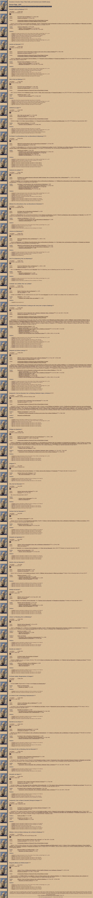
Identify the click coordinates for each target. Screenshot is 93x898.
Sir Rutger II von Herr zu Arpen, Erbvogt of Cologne (31, 807)
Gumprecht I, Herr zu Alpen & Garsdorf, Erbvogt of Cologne (64, 760)
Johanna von (22, 144)
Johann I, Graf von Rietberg (25, 28)
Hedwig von (30, 573)
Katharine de (47, 147)
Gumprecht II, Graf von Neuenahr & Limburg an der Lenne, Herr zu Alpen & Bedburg (61, 23)
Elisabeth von (22, 212)
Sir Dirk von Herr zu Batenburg (29, 152)
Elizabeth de (80, 812)
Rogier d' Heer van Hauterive (26, 291)
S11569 (13, 35)
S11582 (13, 34)
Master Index (22, 6)
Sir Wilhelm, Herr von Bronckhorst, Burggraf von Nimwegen (32, 151)
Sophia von (43, 811)
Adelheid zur (29, 92)
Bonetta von (37, 627)
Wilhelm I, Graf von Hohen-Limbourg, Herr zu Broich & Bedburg (31, 357)
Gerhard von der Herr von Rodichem (63, 812)
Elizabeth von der (85, 760)
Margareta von (24, 29)
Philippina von (24, 332)
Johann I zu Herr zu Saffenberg (28, 577)
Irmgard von (22, 18)
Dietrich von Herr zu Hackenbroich (29, 712)
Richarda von (33, 846)
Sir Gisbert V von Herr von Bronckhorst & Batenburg (39, 181)
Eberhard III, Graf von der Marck (58, 706)
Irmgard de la (57, 92)
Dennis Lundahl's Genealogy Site (45, 6)
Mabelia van (21, 267)
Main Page (11, 6)
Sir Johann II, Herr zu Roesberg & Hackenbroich (29, 637)
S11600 (13, 37)
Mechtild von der (40, 706)
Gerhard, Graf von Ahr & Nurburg (25, 470)
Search (37, 6)
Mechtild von (24, 331)
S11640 (13, 197)
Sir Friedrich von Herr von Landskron (51, 442)
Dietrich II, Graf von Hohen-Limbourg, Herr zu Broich (29, 839)
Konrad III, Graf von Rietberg (23, 86)
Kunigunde (54, 470)
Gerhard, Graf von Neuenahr (25, 498)
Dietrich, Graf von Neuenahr (25, 525)
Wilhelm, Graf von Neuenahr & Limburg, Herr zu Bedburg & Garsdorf (34, 328)
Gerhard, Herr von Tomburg (30, 442)
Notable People (32, 6)
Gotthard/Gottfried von (26, 638)
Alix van (21, 292)
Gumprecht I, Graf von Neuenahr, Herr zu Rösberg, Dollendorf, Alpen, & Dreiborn (35, 313)
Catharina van (25, 220)
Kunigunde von (70, 442)
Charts (27, 6)
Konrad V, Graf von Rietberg (30, 58)
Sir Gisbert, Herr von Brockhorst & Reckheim (27, 211)
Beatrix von (23, 499)
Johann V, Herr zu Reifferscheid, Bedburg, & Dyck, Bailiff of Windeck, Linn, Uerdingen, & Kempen (66, 408)
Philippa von (22, 314)
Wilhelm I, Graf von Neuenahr (25, 578)
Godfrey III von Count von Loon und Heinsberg (78, 406)
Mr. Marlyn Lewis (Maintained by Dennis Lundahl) (50, 895)
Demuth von (24, 632)
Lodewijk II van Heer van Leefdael (28, 298)
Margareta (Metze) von (28, 320)
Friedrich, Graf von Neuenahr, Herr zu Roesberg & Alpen (31, 333)
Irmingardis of (72, 706)
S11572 (13, 33)
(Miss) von (81, 520)
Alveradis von (22, 402)
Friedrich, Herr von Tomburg (25, 448)
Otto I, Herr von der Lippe (45, 92)
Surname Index (16, 6)
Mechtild (82, 214)
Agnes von (32, 148)
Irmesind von (23, 88)
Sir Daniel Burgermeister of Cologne (57, 627)
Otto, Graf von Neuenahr (24, 474)
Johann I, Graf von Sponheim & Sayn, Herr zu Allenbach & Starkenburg (59, 520)
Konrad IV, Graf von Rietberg (23, 16)
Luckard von (21, 840)
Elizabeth (46, 294)
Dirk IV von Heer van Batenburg (68, 214)
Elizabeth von (25, 153)
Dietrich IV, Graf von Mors (58, 811)
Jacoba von (31, 23)
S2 (12, 36)
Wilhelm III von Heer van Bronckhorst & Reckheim (31, 143)
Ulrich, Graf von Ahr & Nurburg (43, 470)
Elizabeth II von (25, 155)
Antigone (19, 492)
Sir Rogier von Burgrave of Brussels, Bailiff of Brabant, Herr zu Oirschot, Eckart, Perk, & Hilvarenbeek (42, 177)
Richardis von (24, 273)
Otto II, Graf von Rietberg (28, 121)
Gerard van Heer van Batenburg (27, 266)
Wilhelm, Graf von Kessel (46, 573)
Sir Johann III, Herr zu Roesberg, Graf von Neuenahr (29, 400)
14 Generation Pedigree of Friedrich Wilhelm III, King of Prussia (31, 21)
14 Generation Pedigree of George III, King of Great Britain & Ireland (32, 20)
